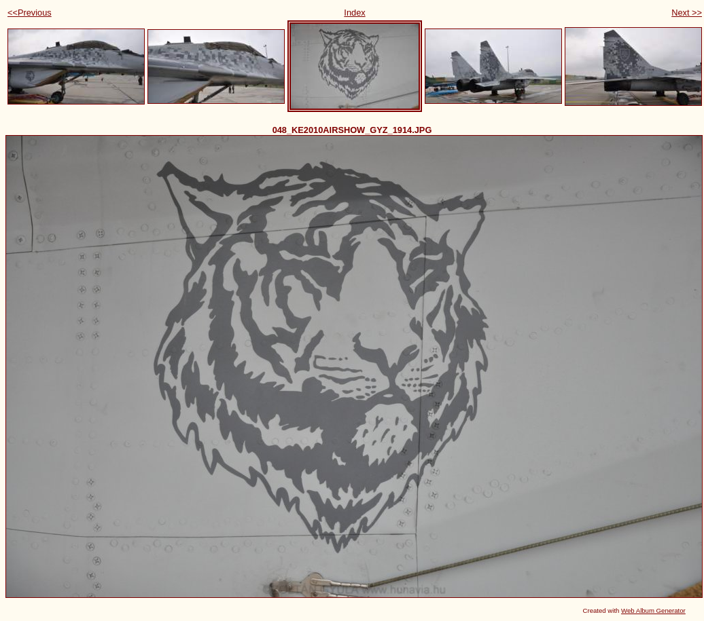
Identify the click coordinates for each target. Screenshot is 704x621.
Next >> (686, 12)
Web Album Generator (653, 610)
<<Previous (29, 12)
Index (354, 12)
